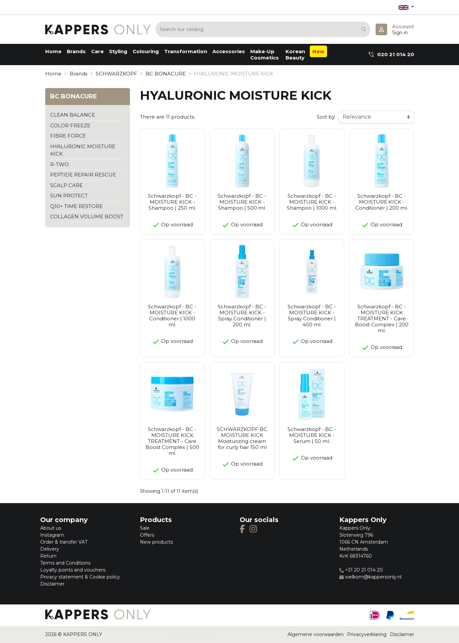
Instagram (52, 535)
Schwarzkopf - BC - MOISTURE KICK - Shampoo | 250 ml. (172, 202)
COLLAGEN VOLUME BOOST (86, 216)
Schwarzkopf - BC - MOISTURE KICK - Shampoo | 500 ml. (242, 202)
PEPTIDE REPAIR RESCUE (83, 174)
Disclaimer (52, 584)
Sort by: (326, 117)
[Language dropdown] (406, 7)
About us (50, 528)
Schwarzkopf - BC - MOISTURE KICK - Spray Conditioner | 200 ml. (242, 315)
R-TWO (59, 164)
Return (48, 556)
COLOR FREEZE (70, 125)
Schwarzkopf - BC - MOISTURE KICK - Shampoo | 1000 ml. (312, 202)
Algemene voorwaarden (315, 634)
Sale (145, 528)
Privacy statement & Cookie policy (80, 577)
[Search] (263, 29)
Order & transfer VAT (63, 542)
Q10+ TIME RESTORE (76, 206)
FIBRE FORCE (68, 136)
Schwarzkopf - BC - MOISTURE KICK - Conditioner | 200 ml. (381, 202)
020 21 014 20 (391, 54)
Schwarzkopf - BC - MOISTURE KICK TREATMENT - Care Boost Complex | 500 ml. (172, 441)
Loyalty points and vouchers (72, 570)
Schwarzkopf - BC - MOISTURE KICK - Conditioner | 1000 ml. (172, 315)
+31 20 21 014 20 (361, 570)
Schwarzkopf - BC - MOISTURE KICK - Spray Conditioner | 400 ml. (311, 315)
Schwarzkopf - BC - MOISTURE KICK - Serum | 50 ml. (311, 435)
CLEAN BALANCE (72, 115)
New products (156, 542)
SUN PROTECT (69, 195)
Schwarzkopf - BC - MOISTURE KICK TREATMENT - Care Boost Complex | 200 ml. (381, 318)
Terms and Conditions (65, 563)
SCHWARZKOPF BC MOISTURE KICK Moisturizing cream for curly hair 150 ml (242, 438)
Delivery (49, 549)
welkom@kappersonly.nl (370, 577)
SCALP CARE (66, 185)
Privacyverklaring (367, 634)
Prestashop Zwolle (194, 634)
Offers (147, 535)
